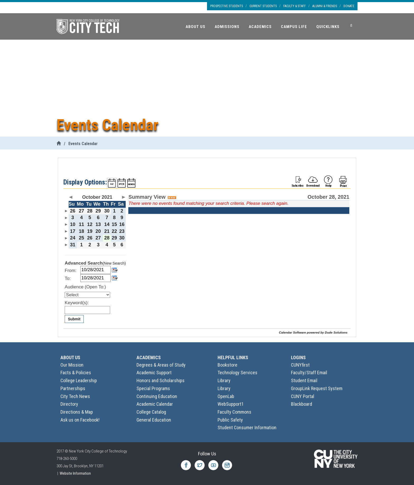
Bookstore (227, 365)
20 (98, 231)
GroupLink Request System (316, 388)
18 (81, 231)
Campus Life (294, 26)
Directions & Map (76, 412)
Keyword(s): (77, 302)
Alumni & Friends (324, 6)
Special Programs (153, 388)
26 (72, 211)
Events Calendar (83, 143)
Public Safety (230, 420)
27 (81, 211)
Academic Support (154, 372)
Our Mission (71, 365)
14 (107, 224)
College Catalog (151, 412)
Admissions (227, 26)
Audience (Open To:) (85, 286)
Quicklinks (328, 26)
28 (89, 211)
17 (72, 231)
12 (89, 224)
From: (71, 270)
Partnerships (72, 388)
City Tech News (75, 396)
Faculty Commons (234, 412)
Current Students (263, 6)
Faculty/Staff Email (309, 372)
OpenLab (226, 396)
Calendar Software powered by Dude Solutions (313, 332)
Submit (74, 319)
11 (81, 224)
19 (89, 231)
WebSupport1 (231, 404)
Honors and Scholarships (161, 380)
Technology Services (237, 372)
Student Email (304, 380)
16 (122, 224)
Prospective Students (226, 6)
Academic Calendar (155, 404)
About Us (195, 26)
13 (98, 224)
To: (68, 278)
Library (224, 380)
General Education (154, 420)
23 (122, 231)
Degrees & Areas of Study (161, 365)
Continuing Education (157, 396)
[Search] (351, 25)
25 (81, 238)
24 (72, 238)
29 (98, 211)
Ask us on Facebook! (80, 420)
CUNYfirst (300, 365)
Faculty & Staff (294, 6)
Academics (260, 26)
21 (107, 231)
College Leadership (78, 380)
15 (114, 224)
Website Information (75, 473)
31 (72, 244)
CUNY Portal (302, 396)
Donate (349, 6)
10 (72, 224)
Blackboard (301, 404)
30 (107, 211)
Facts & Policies (75, 372)
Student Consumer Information (247, 427)
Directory (69, 404)
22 (114, 231)
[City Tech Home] (59, 143)
